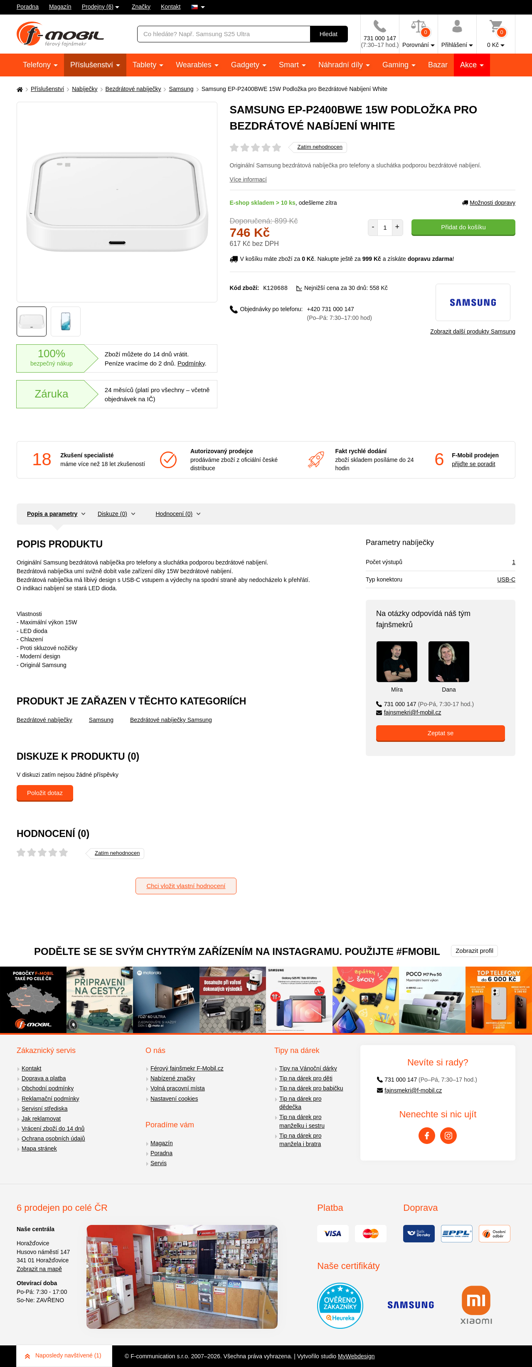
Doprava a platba (44, 1078)
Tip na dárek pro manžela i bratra (300, 1140)
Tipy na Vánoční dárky (308, 1068)
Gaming (396, 65)
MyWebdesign (356, 1356)
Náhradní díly (341, 65)
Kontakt (170, 6)
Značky (141, 6)
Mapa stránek (39, 1148)
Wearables (195, 65)
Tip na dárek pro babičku (311, 1088)
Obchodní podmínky (48, 1088)
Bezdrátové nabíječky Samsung (171, 720)
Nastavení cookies (174, 1098)
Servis (158, 1163)
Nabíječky (84, 89)
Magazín (60, 6)
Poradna (28, 6)
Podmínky (191, 363)
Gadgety (246, 65)
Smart (290, 65)
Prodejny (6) (97, 6)
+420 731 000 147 (339, 313)
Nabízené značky (172, 1078)
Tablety (145, 65)
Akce (469, 65)
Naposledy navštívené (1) (63, 1355)
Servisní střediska (44, 1108)
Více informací (248, 179)
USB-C (506, 579)
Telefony (38, 65)
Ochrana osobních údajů (53, 1138)
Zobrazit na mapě (39, 1269)
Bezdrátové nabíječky (133, 89)
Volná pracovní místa (177, 1088)
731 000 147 (425, 704)
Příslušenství (92, 65)
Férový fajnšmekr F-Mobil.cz (187, 1068)
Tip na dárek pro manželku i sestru (302, 1121)
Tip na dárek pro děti (305, 1078)
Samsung (181, 89)
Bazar (438, 65)
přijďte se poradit (473, 464)
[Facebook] (427, 1135)
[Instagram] (448, 1135)
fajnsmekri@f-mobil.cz (408, 712)
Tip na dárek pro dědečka (300, 1103)
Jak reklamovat (41, 1118)
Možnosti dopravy (488, 202)
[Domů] (19, 89)
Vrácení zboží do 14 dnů (53, 1128)
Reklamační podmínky (50, 1098)
